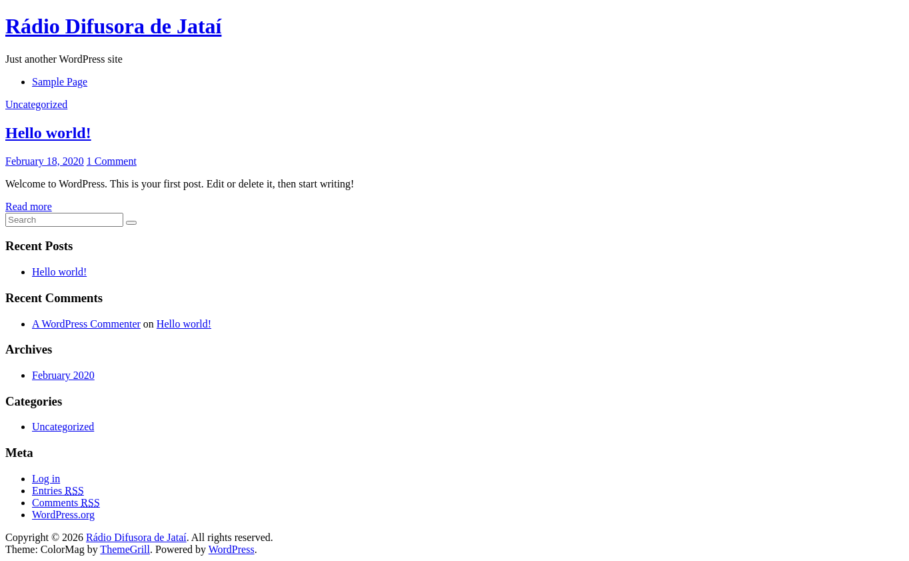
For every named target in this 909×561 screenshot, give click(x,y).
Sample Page (59, 81)
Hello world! (48, 132)
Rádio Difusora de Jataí (113, 26)
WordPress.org (63, 514)
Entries (58, 490)
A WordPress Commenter (86, 324)
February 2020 (63, 375)
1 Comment (112, 161)
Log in (46, 478)
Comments (66, 502)
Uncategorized (36, 104)
